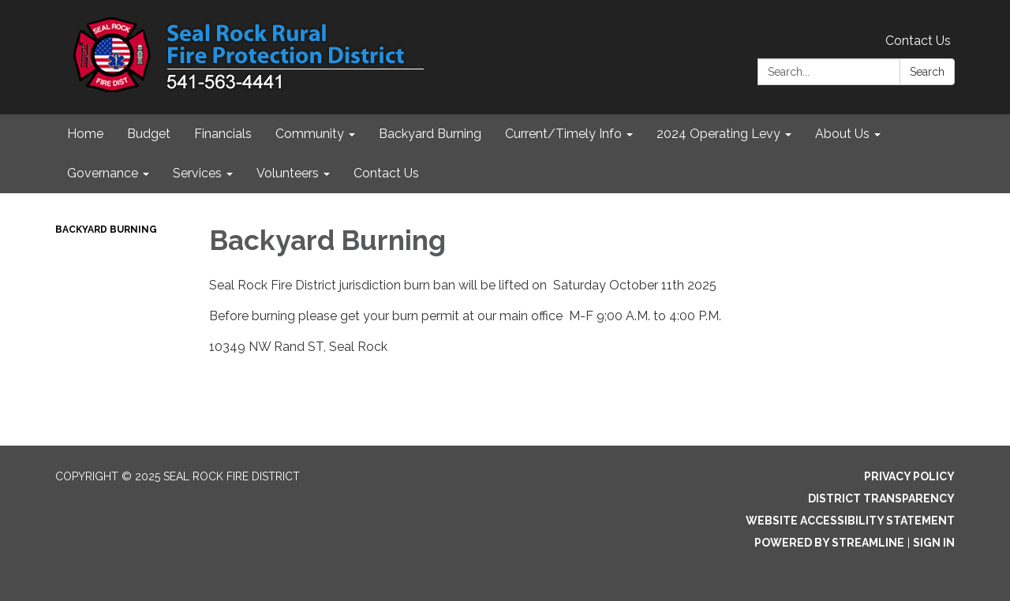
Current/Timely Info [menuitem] (563, 133)
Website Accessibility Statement (850, 520)
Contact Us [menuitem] (386, 173)
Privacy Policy (909, 476)
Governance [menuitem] (102, 173)
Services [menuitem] (197, 173)
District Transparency (881, 498)
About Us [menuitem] (842, 133)
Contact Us (918, 40)
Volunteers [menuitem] (287, 173)
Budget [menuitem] (148, 133)
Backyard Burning (106, 229)
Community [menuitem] (309, 133)
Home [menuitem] (85, 133)
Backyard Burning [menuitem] (430, 133)
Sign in (934, 542)
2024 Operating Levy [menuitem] (718, 133)
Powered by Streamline (829, 542)
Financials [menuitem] (223, 133)
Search (927, 71)
